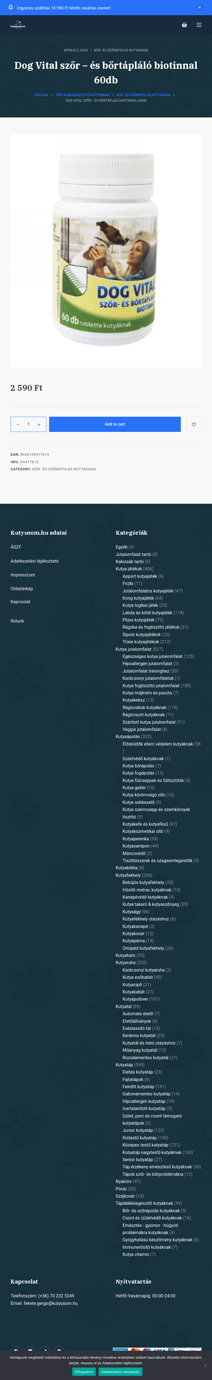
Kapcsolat (20, 601)
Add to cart (115, 424)
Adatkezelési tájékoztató (34, 561)
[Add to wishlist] (194, 424)
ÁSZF (15, 547)
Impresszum (22, 575)
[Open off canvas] (199, 24)
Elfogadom (84, 1372)
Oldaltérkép (21, 588)
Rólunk (17, 621)
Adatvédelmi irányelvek (120, 1372)
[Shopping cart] (184, 24)
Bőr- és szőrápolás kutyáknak (121, 50)
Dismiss (199, 7)
